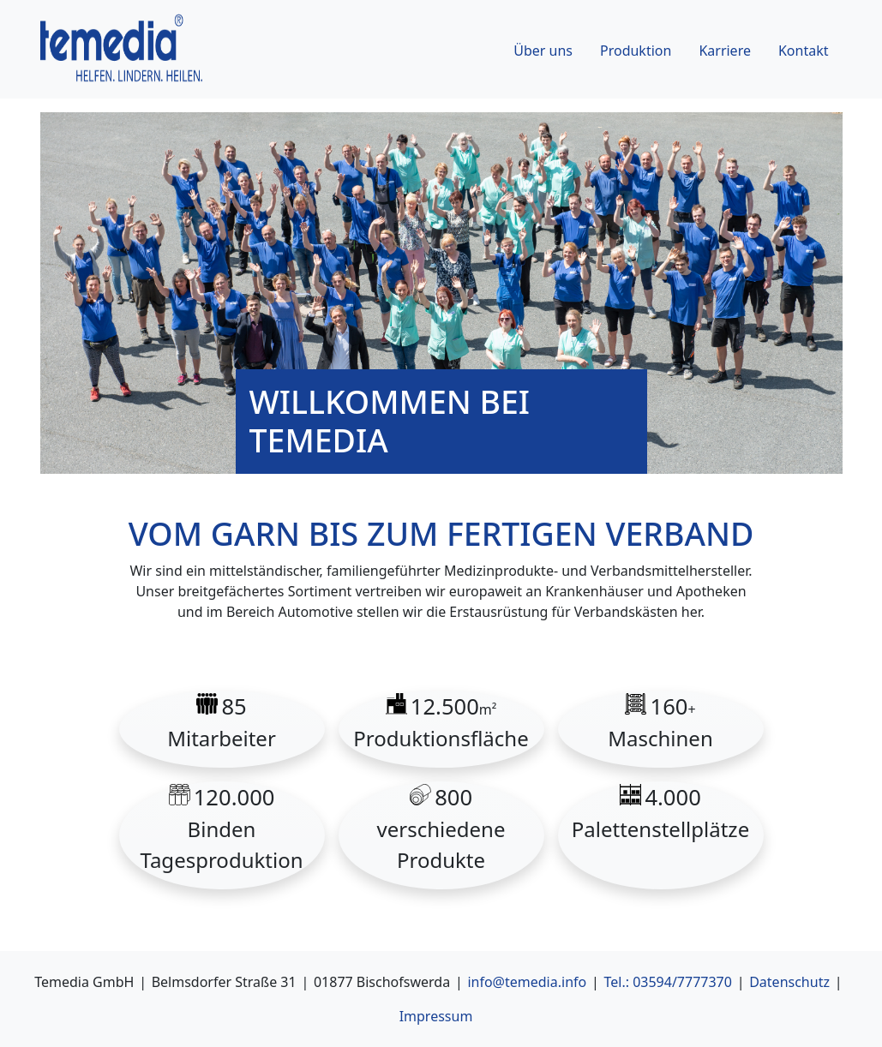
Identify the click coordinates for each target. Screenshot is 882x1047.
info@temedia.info (526, 981)
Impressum (436, 1016)
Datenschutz (789, 981)
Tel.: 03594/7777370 (667, 981)
